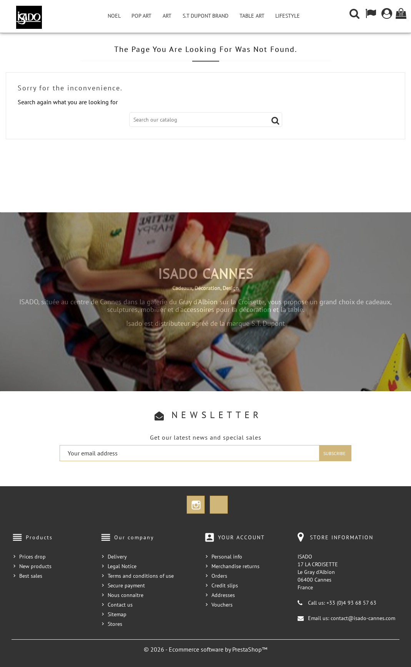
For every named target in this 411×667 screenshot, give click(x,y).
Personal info (226, 556)
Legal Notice (122, 566)
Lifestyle (287, 15)
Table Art (252, 15)
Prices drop (32, 556)
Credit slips (224, 585)
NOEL (114, 15)
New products (35, 566)
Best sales (30, 575)
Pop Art (141, 15)
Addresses (223, 595)
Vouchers (222, 604)
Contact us (120, 604)
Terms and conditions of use (141, 575)
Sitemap (117, 614)
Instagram (196, 505)
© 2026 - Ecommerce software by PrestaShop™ (205, 649)
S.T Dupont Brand (205, 15)
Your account (241, 537)
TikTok (219, 505)
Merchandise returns (235, 566)
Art (167, 15)
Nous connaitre (125, 595)
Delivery (117, 556)
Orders (219, 575)
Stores (115, 623)
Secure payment (126, 585)
